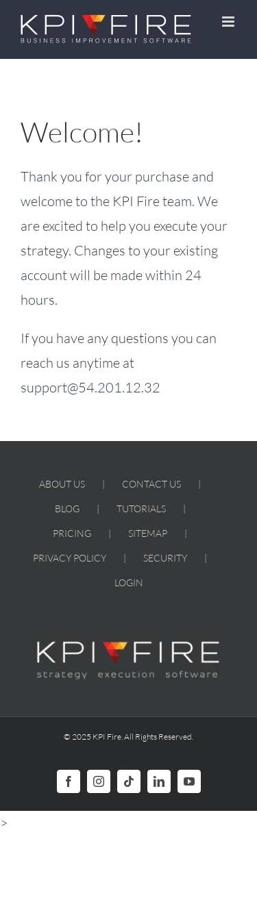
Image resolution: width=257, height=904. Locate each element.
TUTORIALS (141, 508)
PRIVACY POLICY (69, 558)
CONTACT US (151, 484)
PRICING (72, 533)
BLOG (67, 508)
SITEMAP (147, 533)
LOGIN (128, 582)
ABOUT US (62, 484)
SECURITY (165, 558)
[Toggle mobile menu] (229, 21)
